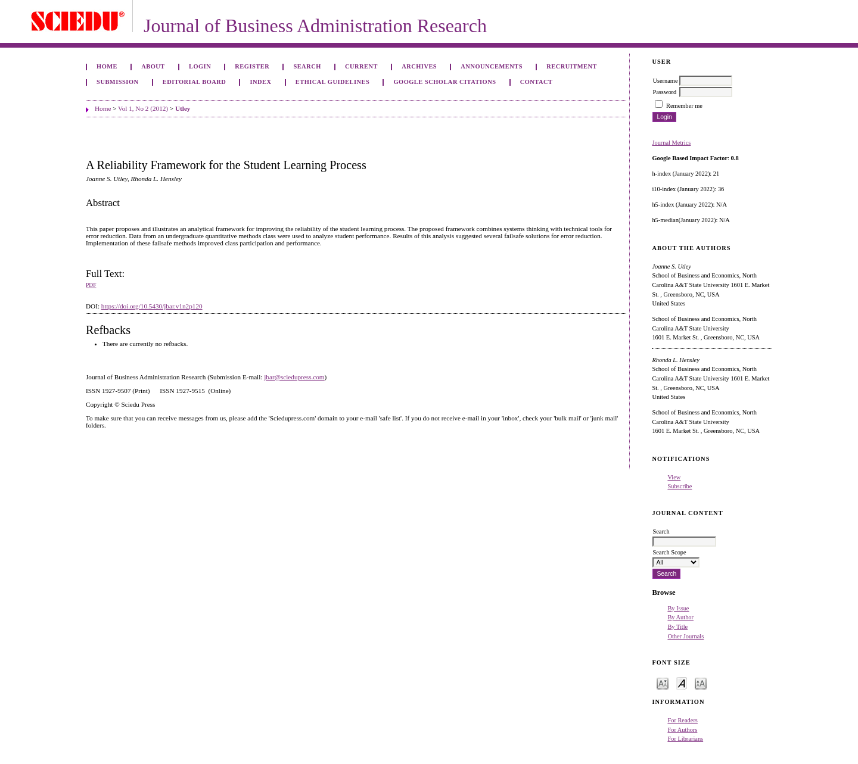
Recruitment (571, 66)
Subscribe (679, 486)
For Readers (682, 720)
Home (107, 66)
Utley (182, 108)
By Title (677, 626)
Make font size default (682, 683)
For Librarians (685, 738)
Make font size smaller (663, 683)
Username (664, 80)
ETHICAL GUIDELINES (333, 82)
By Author (680, 617)
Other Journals (685, 636)
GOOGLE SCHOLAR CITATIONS (444, 82)
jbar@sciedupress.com (294, 377)
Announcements (492, 66)
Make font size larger (701, 683)
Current (361, 66)
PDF (91, 285)
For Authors (682, 729)
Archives (419, 66)
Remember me (684, 105)
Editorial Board (194, 82)
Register (252, 66)
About (153, 66)
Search (307, 66)
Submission (117, 82)
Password (664, 92)
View (673, 477)
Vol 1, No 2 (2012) (143, 108)
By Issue (678, 608)
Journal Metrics (671, 142)
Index (260, 82)
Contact (536, 82)
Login (200, 66)
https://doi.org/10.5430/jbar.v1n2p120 (152, 306)
